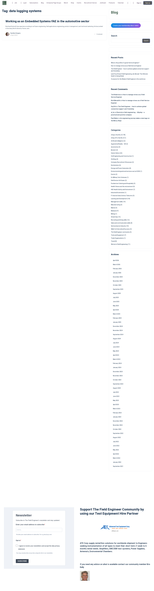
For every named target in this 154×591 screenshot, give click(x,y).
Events (113, 174)
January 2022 (117, 462)
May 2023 (116, 400)
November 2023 (118, 375)
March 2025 (116, 314)
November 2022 (118, 425)
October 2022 (117, 429)
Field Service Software (118, 180)
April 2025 (116, 310)
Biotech (113, 150)
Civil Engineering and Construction (121, 156)
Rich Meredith (115, 100)
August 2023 (117, 388)
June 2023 (116, 396)
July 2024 (116, 343)
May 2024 (116, 351)
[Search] (128, 3)
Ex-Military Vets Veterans (119, 177)
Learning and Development (119, 198)
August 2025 (117, 293)
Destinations (115, 165)
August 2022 (117, 437)
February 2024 (117, 363)
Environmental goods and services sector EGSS (125, 171)
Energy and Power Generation (120, 168)
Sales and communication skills (120, 223)
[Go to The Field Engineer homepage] (4, 2)
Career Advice (115, 153)
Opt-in (18, 540)
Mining (113, 214)
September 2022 (118, 433)
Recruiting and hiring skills (119, 220)
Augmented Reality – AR (118, 144)
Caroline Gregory (15, 33)
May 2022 (116, 450)
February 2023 (117, 413)
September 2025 (118, 289)
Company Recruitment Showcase (121, 162)
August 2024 (117, 338)
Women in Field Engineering (119, 244)
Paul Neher (114, 118)
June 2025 (116, 301)
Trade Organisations (117, 238)
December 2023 (118, 371)
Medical (113, 211)
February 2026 (117, 268)
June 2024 (116, 347)
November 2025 (118, 281)
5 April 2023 (13, 35)
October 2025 (117, 285)
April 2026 (116, 260)
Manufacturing (115, 204)
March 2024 (116, 359)
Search (114, 36)
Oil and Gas (114, 217)
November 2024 (118, 330)
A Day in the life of (116, 135)
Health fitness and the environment (122, 186)
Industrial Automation (117, 192)
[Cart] (133, 3)
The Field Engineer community (120, 232)
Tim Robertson (116, 94)
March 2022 (116, 458)
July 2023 (116, 392)
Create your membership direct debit (125, 25)
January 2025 (117, 322)
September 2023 (118, 384)
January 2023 (117, 417)
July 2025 (116, 297)
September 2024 (118, 334)
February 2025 (117, 318)
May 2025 (116, 305)
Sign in (139, 3)
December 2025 (118, 277)
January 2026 (117, 273)
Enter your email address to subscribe (30, 524)
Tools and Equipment (117, 235)
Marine (113, 208)
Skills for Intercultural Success (120, 229)
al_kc (112, 112)
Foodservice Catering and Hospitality (122, 183)
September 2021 (118, 466)
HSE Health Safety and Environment (122, 189)
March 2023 (116, 408)
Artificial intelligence (117, 141)
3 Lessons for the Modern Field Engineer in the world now (128, 79)
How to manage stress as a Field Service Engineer (126, 66)
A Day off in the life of (117, 138)
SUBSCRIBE (22, 561)
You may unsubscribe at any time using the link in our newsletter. (34, 553)
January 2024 (117, 367)
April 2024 (116, 355)
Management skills (117, 201)
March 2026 (116, 264)
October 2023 (117, 380)
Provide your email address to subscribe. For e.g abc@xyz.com (34, 534)
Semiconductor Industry (118, 226)
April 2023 (116, 404)
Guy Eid (113, 106)
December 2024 (118, 326)
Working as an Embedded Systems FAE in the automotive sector (47, 21)
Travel (113, 241)
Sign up (147, 3)
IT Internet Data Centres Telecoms (121, 195)
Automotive (114, 147)
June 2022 (116, 445)
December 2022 (118, 421)
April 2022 (116, 454)
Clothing (113, 159)
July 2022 (116, 441)
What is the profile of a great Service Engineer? (125, 63)
